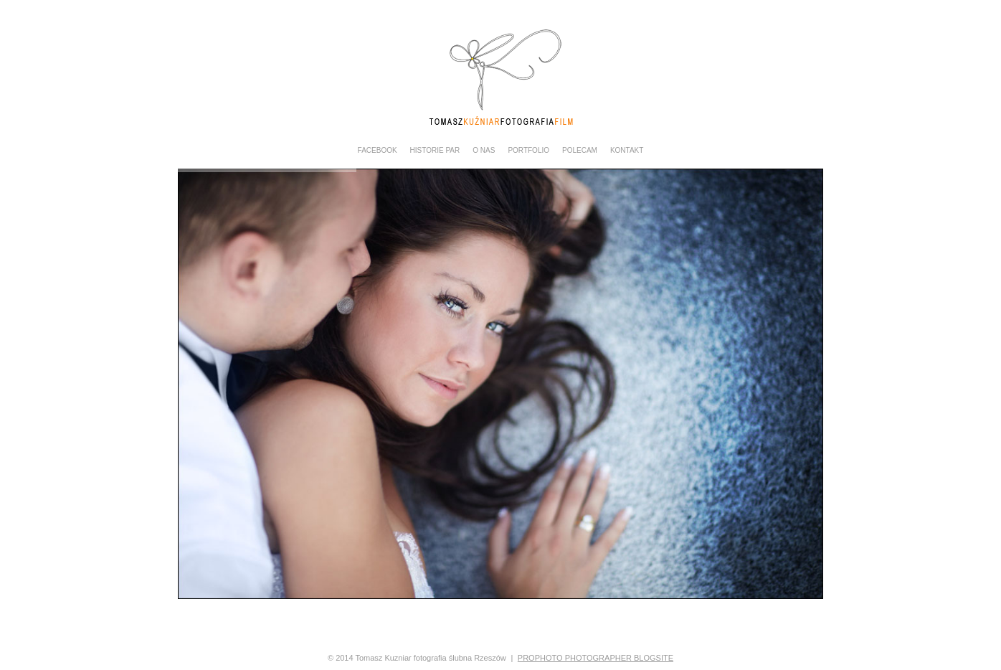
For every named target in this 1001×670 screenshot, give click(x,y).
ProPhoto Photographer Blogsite (595, 658)
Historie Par (435, 150)
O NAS (484, 150)
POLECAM (579, 150)
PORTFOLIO (528, 150)
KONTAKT (626, 150)
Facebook (377, 150)
